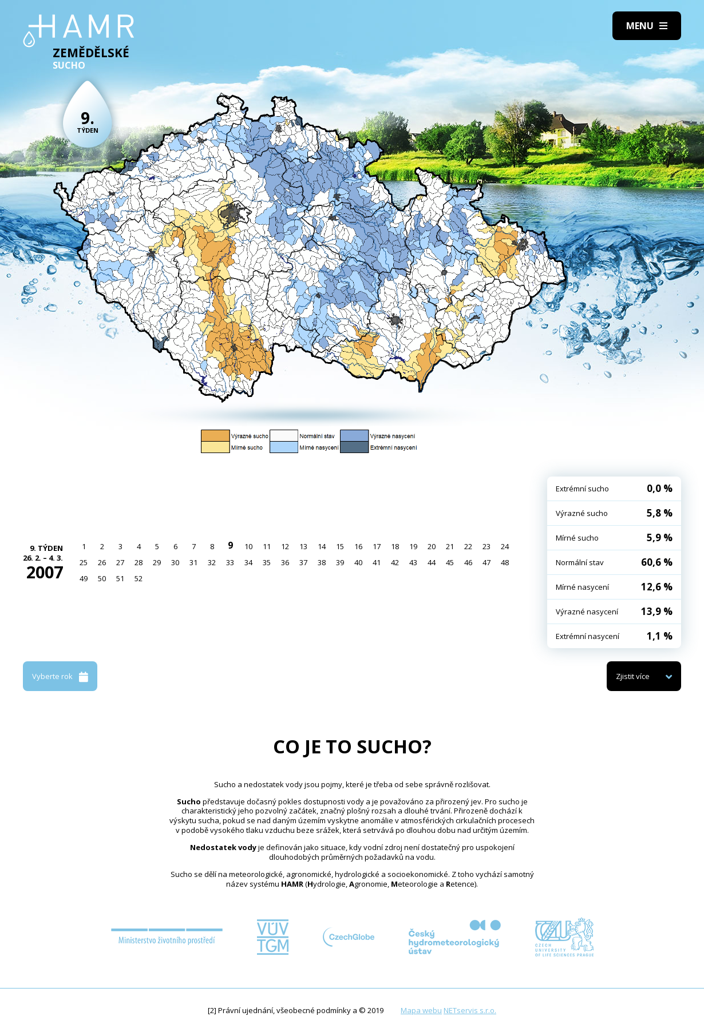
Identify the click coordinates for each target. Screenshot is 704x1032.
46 (468, 562)
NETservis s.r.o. (470, 1010)
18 (395, 546)
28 (139, 562)
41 (377, 562)
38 (322, 562)
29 (157, 562)
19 (413, 546)
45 (450, 562)
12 (285, 546)
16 (358, 546)
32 (212, 562)
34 (248, 562)
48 (505, 562)
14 (322, 546)
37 (303, 562)
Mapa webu (421, 1010)
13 (303, 546)
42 (395, 562)
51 (120, 578)
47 (486, 562)
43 (413, 562)
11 (267, 546)
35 (267, 562)
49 (84, 578)
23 (486, 546)
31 (193, 562)
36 (285, 562)
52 (139, 578)
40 (358, 562)
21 (450, 546)
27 (120, 562)
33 (230, 562)
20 (432, 546)
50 (102, 578)
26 (102, 562)
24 (505, 546)
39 (340, 562)
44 (432, 562)
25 (84, 562)
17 (377, 546)
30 (175, 562)
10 (248, 546)
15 (340, 546)
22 (468, 546)
